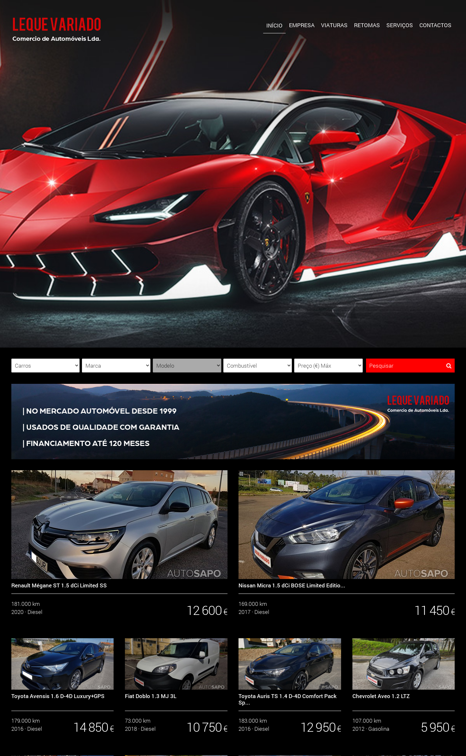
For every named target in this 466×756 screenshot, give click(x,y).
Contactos (435, 25)
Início (274, 25)
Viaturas (334, 25)
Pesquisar (410, 365)
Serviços (399, 25)
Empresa (302, 25)
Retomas (367, 25)
